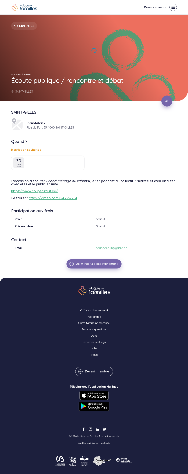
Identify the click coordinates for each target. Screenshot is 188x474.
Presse (94, 354)
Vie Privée (105, 443)
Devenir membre (155, 7)
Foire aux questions (94, 329)
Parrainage (94, 316)
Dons (94, 335)
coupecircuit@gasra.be (111, 248)
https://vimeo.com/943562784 (53, 198)
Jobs (94, 348)
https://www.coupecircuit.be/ (34, 191)
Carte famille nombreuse (94, 323)
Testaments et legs (94, 342)
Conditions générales (88, 443)
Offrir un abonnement (94, 310)
